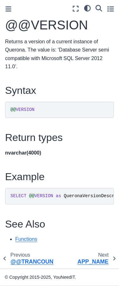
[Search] (99, 8)
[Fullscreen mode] (76, 9)
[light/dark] (87, 8)
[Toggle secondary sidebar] (110, 9)
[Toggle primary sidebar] (8, 9)
